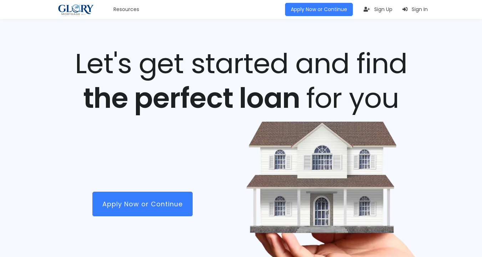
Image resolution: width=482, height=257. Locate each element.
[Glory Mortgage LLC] (76, 9)
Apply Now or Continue (319, 9)
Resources (126, 9)
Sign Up (378, 9)
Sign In (415, 9)
